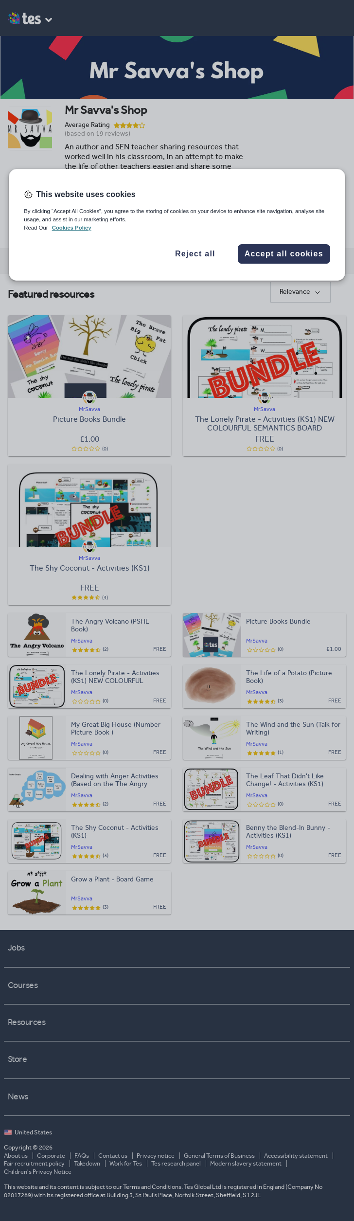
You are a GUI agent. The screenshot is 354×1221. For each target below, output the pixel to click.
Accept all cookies (284, 254)
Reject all (195, 254)
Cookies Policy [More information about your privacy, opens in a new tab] (71, 228)
